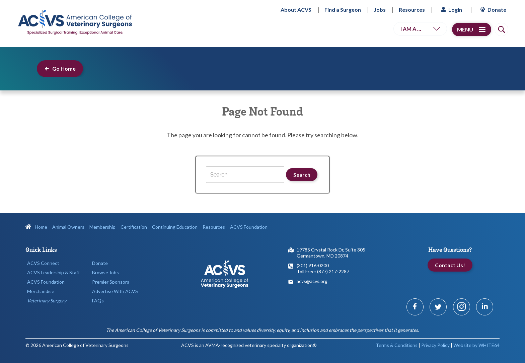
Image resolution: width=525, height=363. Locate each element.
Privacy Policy (435, 345)
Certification (134, 227)
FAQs (98, 300)
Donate (492, 9)
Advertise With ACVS (115, 291)
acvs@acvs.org (312, 281)
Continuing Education (175, 227)
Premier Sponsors (110, 282)
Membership (102, 227)
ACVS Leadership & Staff (53, 272)
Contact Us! (450, 265)
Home (36, 227)
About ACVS (296, 9)
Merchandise (40, 291)
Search (301, 174)
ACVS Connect (43, 263)
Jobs (380, 9)
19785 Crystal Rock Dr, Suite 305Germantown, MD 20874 (331, 253)
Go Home (60, 68)
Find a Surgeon (342, 9)
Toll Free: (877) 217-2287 (323, 271)
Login (450, 9)
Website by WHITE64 (476, 345)
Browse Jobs (105, 272)
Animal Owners (68, 227)
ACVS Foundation (249, 227)
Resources (412, 9)
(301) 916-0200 (313, 265)
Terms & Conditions (397, 345)
